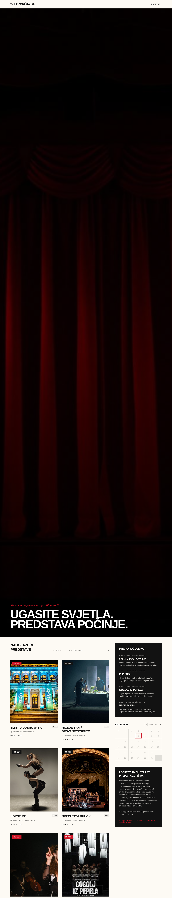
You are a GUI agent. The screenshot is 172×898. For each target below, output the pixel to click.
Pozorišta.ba (22, 4)
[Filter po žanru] (61, 650)
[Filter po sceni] (91, 650)
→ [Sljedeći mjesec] (160, 724)
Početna (155, 4)
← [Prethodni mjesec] (146, 724)
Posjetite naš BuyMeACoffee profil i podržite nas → (137, 821)
